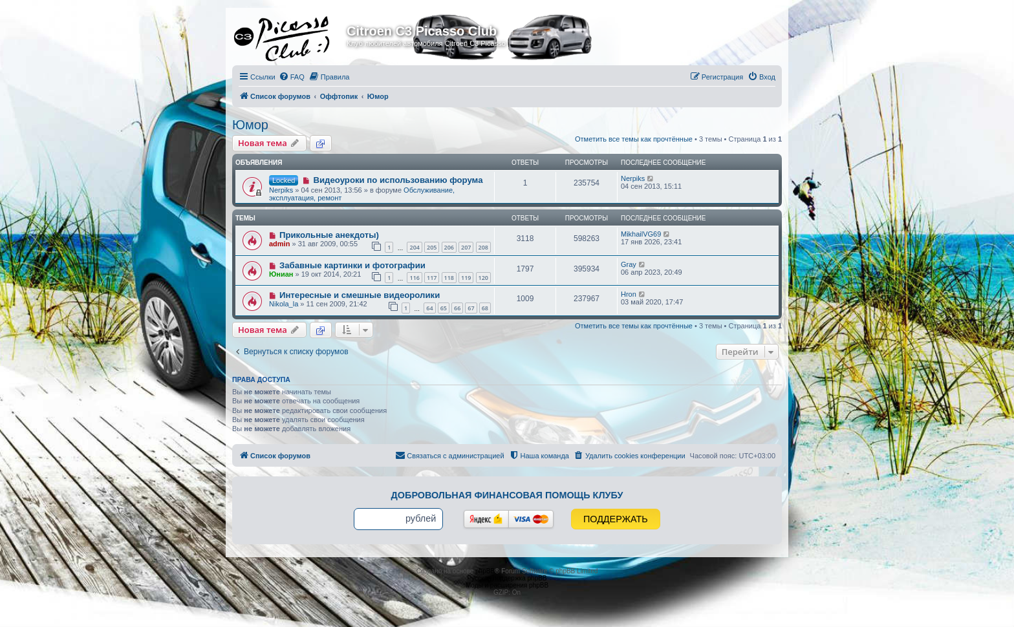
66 (457, 308)
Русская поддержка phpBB (506, 578)
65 (443, 308)
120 (483, 277)
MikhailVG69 (641, 234)
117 (432, 277)
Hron (628, 294)
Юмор (250, 125)
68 (485, 308)
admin (279, 244)
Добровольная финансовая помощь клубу (507, 495)
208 (483, 247)
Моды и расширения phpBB (507, 585)
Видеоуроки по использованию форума (397, 180)
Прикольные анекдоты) (329, 235)
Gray (628, 264)
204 (414, 247)
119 (466, 277)
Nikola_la (283, 304)
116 (414, 277)
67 (471, 308)
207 (466, 247)
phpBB (485, 571)
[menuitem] (292, 77)
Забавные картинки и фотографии (352, 265)
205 (432, 247)
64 (429, 308)
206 (449, 247)
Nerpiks (281, 190)
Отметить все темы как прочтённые (634, 139)
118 (449, 277)
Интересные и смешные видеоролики (359, 295)
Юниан (281, 274)
